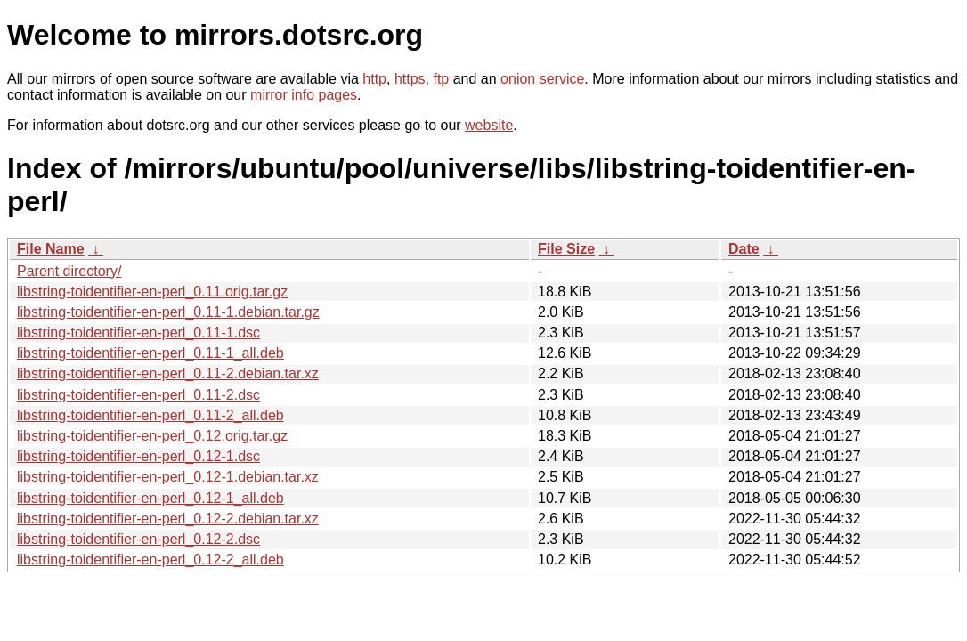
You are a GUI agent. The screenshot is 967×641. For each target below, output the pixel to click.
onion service (542, 78)
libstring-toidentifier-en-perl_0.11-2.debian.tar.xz (168, 373)
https (410, 78)
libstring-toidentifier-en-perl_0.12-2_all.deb (150, 559)
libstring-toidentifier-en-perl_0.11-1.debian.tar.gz (168, 312)
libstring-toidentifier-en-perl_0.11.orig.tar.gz (152, 291)
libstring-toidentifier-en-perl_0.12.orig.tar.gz (152, 435)
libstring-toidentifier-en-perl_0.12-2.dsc (138, 539)
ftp (441, 78)
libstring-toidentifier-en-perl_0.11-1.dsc (138, 332)
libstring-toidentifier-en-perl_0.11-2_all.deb (150, 415)
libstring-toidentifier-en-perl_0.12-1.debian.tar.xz (168, 476)
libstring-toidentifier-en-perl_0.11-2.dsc (138, 394)
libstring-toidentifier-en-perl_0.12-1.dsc (138, 456)
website (489, 125)
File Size (566, 248)
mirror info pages (303, 94)
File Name (51, 248)
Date (744, 248)
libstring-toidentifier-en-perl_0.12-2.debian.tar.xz (168, 518)
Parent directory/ (69, 271)
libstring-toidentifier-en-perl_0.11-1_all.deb (150, 353)
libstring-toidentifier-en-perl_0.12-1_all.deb (150, 498)
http (374, 78)
